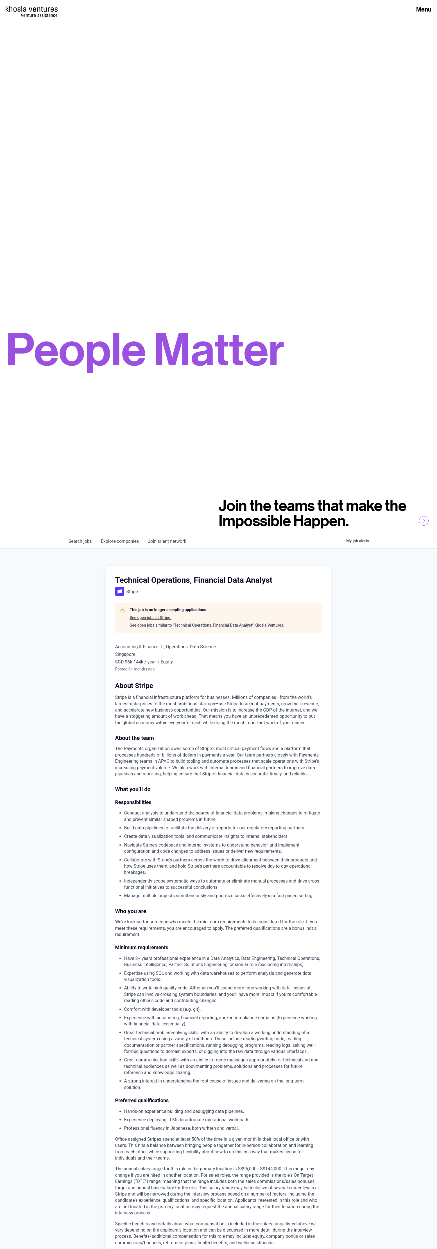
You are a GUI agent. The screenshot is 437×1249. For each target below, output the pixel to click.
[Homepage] (32, 9)
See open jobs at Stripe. (150, 617)
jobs (80, 541)
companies (120, 541)
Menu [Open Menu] (423, 9)
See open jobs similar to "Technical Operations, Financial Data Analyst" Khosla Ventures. (207, 625)
